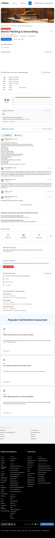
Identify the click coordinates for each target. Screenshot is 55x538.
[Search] (30, 3)
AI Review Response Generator (44, 468)
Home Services (13, 505)
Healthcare (12, 503)
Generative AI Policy (36, 530)
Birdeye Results (31, 482)
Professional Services (42, 460)
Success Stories (31, 477)
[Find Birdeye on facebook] (25, 524)
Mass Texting (4, 480)
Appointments (4, 477)
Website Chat (13, 478)
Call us (7, 278)
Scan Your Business (42, 472)
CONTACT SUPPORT (47, 524)
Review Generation (14, 470)
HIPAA (26, 530)
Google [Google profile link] (8, 284)
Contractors (13, 25)
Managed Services (42, 458)
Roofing (2, 434)
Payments (3, 482)
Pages (2, 465)
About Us (30, 458)
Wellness (12, 518)
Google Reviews (13, 480)
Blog (28, 469)
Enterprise (12, 460)
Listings (2, 458)
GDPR (23, 530)
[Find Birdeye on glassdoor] (38, 524)
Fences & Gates (34, 430)
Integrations (3, 505)
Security (19, 530)
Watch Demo (30, 462)
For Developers (41, 476)
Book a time (30, 465)
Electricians (2, 436)
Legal (11, 507)
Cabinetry (33, 436)
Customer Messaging (15, 474)
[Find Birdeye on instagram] (32, 524)
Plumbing (33, 434)
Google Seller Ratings (4, 467)
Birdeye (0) (18, 135)
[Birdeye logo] (5, 3)
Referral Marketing (14, 476)
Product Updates (31, 473)
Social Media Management (16, 491)
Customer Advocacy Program (44, 483)
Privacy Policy (13, 530)
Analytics (3, 503)
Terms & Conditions (5, 530)
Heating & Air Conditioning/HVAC (7, 432)
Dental (11, 498)
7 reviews (12, 34)
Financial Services (14, 501)
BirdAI (2, 501)
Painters (2, 438)
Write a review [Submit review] (6, 39)
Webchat (3, 473)
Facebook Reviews (14, 485)
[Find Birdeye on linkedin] (30, 524)
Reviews (2, 460)
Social (2, 475)
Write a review (39, 3)
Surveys (2, 489)
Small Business (13, 458)
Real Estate (12, 513)
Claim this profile (8, 266)
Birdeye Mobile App (5, 510)
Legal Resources (31, 484)
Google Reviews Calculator (44, 466)
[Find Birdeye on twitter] (27, 524)
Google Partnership (3, 508)
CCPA (29, 530)
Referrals (3, 462)
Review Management (14, 468)
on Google (15, 138)
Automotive (12, 496)
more (27, 119)
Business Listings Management (17, 487)
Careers (29, 475)
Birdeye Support (41, 478)
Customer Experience (15, 489)
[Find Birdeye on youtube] (35, 524)
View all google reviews (26, 204)
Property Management (15, 509)
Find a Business (41, 474)
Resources (30, 467)
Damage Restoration (35, 432)
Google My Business (14, 483)
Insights (2, 491)
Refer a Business (41, 480)
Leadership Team (31, 460)
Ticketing (3, 495)
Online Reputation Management (17, 472)
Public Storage (13, 511)
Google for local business (15, 466)
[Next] (51, 236)
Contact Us (30, 486)
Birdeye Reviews (31, 479)
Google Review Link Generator (44, 470)
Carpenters (33, 438)
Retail (11, 515)
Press (29, 471)
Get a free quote (19, 39)
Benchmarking (4, 493)
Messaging (3, 487)
